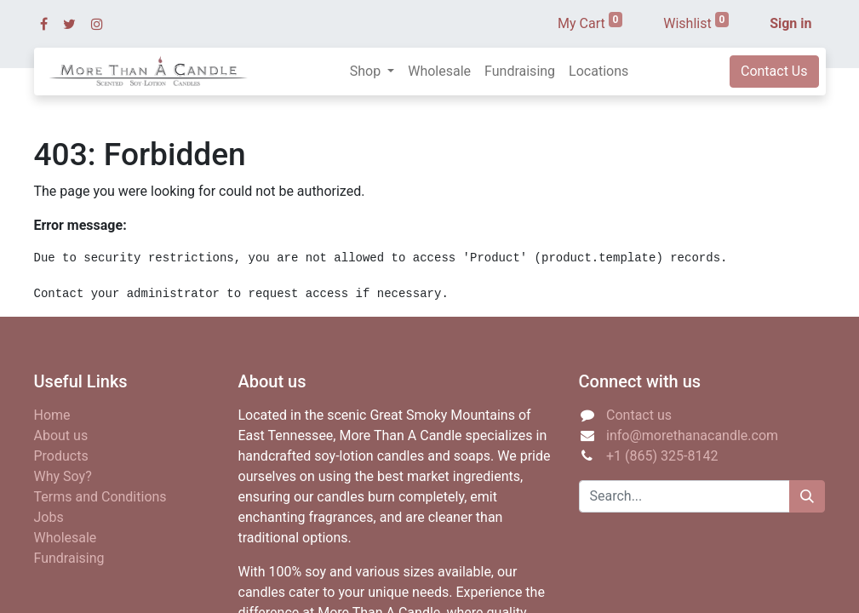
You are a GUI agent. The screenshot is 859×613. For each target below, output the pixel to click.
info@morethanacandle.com (692, 435)
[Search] (807, 496)
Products (61, 456)
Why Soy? (63, 476)
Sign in (790, 23)
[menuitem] (439, 71)
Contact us (639, 415)
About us (61, 435)
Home (52, 415)
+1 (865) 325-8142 (662, 456)
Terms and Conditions (100, 497)
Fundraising (69, 558)
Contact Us (774, 71)
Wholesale (65, 538)
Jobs (49, 517)
